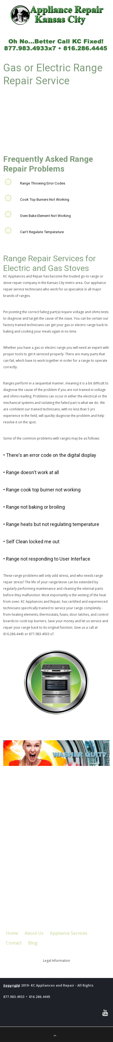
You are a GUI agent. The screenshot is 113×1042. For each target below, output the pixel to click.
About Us (34, 933)
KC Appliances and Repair (23, 276)
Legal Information (56, 960)
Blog (33, 943)
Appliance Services (68, 933)
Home (12, 933)
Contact (14, 943)
